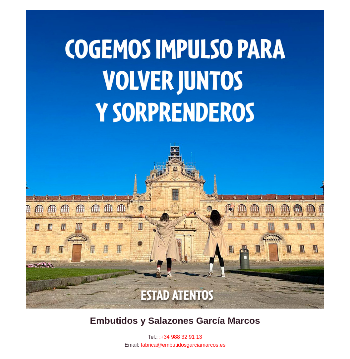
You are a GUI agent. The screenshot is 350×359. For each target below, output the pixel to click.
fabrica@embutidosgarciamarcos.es (183, 345)
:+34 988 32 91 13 (180, 337)
